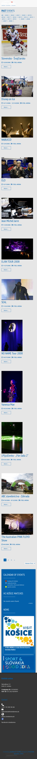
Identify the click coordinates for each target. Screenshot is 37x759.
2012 (3, 19)
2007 (5, 21)
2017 (9, 17)
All (2, 15)
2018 (3, 17)
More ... (6, 67)
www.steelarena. (7, 716)
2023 (7, 15)
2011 (9, 19)
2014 (26, 17)
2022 (12, 15)
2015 (20, 17)
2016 (14, 17)
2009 (22, 19)
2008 (28, 19)
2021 (18, 15)
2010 (14, 19)
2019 (29, 15)
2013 (31, 17)
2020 (23, 15)
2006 (10, 21)
